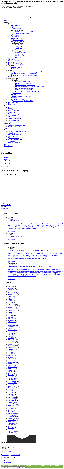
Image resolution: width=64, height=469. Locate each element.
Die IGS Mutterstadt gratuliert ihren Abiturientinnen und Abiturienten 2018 (29, 266)
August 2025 (11, 299)
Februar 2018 (12, 431)
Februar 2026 (12, 289)
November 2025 (12, 294)
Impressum (7, 461)
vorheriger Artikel (6, 205)
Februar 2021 (12, 378)
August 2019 (11, 407)
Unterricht (7, 105)
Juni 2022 (11, 352)
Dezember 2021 (12, 362)
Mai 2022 (10, 354)
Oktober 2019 (12, 404)
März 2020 (11, 396)
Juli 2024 (10, 314)
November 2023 (12, 326)
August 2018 (11, 423)
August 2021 (11, 368)
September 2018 (12, 421)
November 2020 (12, 383)
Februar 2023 (12, 339)
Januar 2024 (11, 323)
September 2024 (12, 310)
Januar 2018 (11, 432)
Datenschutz (7, 462)
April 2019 (11, 412)
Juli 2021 (10, 370)
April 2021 (11, 375)
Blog (5, 159)
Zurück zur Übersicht (7, 167)
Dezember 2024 (12, 306)
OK (4, 467)
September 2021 (12, 367)
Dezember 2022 (12, 342)
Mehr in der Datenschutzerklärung (16, 467)
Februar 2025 (12, 304)
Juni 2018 (11, 424)
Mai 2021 (10, 373)
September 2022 (12, 347)
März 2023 (11, 338)
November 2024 (12, 307)
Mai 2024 (10, 317)
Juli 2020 (10, 389)
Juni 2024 (11, 315)
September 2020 (12, 386)
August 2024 (11, 312)
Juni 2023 (11, 333)
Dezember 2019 (12, 400)
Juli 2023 (10, 331)
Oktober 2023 (12, 328)
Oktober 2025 (12, 296)
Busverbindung (8, 146)
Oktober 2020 (12, 384)
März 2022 (11, 357)
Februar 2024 (12, 322)
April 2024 (11, 318)
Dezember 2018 (12, 416)
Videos (6, 128)
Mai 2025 (10, 302)
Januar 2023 (11, 341)
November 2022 (12, 344)
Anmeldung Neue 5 (10, 122)
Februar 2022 (12, 359)
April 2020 (11, 394)
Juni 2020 (11, 391)
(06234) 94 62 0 (6, 452)
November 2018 (12, 418)
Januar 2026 (11, 291)
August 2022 (11, 349)
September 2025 (12, 298)
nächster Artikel (5, 208)
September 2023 (12, 330)
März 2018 (11, 429)
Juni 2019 (11, 408)
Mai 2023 (10, 334)
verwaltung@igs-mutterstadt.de (11, 455)
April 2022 (11, 355)
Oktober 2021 (12, 365)
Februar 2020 (12, 397)
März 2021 (11, 376)
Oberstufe (7, 123)
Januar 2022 (11, 360)
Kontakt (6, 144)
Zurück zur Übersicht (7, 209)
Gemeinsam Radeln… (14, 220)
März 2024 (11, 320)
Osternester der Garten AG (15, 236)
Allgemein (7, 164)
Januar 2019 (11, 415)
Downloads (7, 130)
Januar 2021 (11, 379)
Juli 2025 (10, 301)
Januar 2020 (11, 399)
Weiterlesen (11, 231)
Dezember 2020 (12, 381)
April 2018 (11, 428)
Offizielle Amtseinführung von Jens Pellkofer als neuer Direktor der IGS (29, 250)
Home (6, 20)
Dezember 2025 (12, 293)
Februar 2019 (12, 413)
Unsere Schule (8, 22)
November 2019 (12, 402)
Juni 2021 (11, 371)
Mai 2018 (10, 426)
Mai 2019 (10, 410)
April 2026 (11, 286)
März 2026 (11, 288)
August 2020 (11, 387)
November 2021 (12, 363)
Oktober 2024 (12, 309)
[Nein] (26, 467)
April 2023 (11, 336)
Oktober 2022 (12, 346)
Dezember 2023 (12, 325)
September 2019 (12, 405)
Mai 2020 (10, 392)
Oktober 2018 (12, 420)
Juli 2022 (10, 351)
